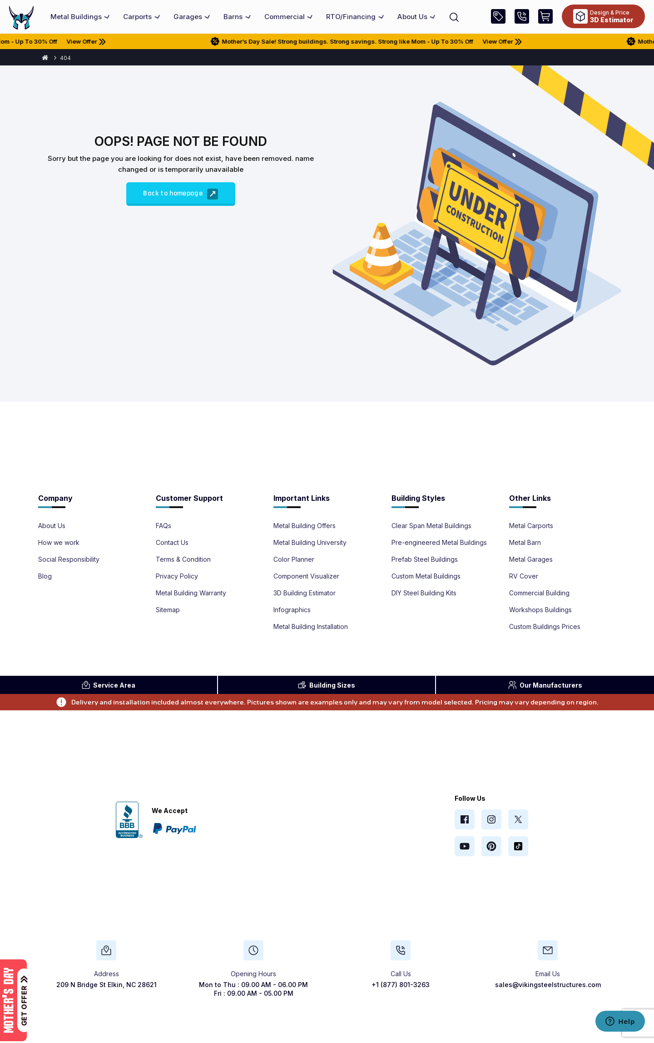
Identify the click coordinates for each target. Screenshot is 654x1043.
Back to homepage (180, 194)
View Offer (103, 41)
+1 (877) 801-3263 (401, 984)
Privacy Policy (177, 576)
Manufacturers (545, 684)
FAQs (163, 525)
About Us (51, 525)
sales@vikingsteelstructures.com (548, 984)
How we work (58, 542)
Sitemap (168, 610)
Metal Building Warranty (191, 593)
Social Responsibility (68, 559)
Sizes (326, 684)
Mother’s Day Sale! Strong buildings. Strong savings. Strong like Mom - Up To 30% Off (355, 41)
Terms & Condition (183, 559)
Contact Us (172, 542)
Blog (45, 576)
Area (108, 684)
